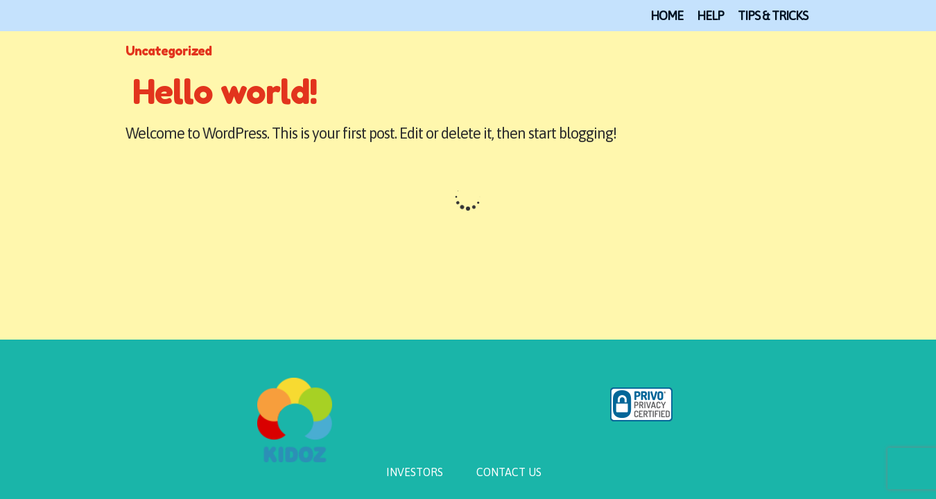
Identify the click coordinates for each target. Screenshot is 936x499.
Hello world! (224, 91)
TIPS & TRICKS (773, 15)
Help (710, 15)
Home (666, 15)
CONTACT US (508, 472)
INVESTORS (414, 472)
